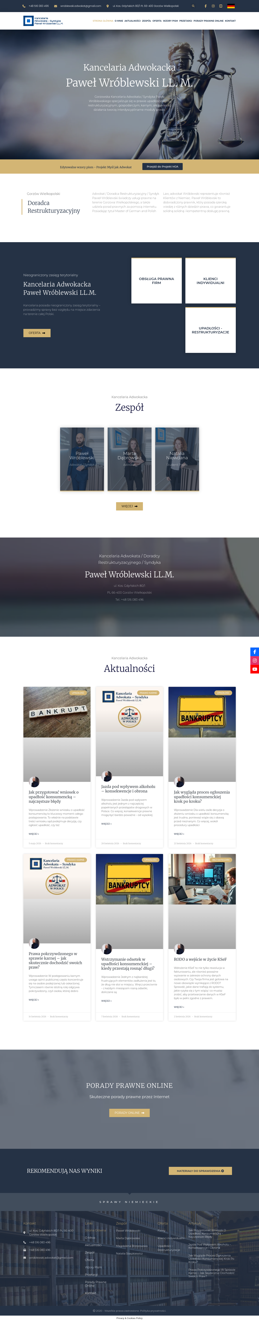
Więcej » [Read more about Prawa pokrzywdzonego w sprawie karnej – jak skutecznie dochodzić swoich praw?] (34, 999)
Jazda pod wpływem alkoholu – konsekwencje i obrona (128, 789)
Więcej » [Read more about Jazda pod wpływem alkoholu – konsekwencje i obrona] (106, 823)
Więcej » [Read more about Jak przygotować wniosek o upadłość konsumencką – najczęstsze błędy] (34, 834)
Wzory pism (170, 20)
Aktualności (133, 20)
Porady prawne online (208, 20)
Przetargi (185, 20)
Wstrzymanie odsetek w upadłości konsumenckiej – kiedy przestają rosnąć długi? (127, 964)
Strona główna (103, 20)
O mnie (119, 20)
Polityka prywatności (153, 1310)
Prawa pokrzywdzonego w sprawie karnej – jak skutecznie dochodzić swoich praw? (55, 960)
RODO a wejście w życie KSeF (200, 959)
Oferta (156, 20)
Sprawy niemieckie (130, 1202)
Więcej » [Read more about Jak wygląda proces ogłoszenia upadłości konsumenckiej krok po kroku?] (179, 834)
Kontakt (230, 20)
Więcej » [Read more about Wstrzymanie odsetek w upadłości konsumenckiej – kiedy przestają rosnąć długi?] (106, 1000)
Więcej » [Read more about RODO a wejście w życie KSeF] (179, 1007)
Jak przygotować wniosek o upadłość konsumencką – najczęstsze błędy (54, 797)
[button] (193, 6)
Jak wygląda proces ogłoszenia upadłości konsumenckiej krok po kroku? (202, 797)
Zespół (146, 20)
